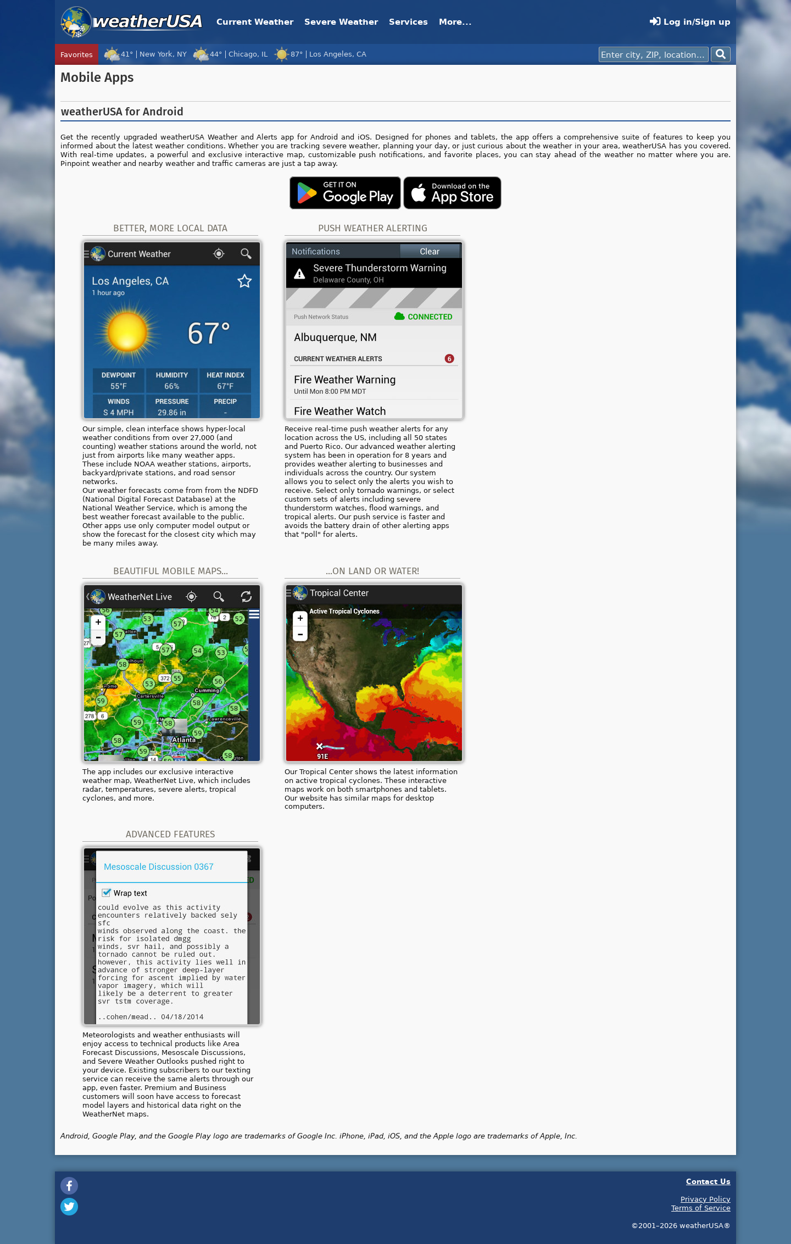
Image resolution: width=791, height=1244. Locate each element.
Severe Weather (341, 21)
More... (455, 21)
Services (408, 21)
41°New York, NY (145, 54)
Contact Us (708, 1181)
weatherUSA (131, 21)
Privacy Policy (706, 1199)
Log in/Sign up (690, 21)
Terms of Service (701, 1208)
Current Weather (254, 21)
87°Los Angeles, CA (319, 54)
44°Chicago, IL (230, 54)
